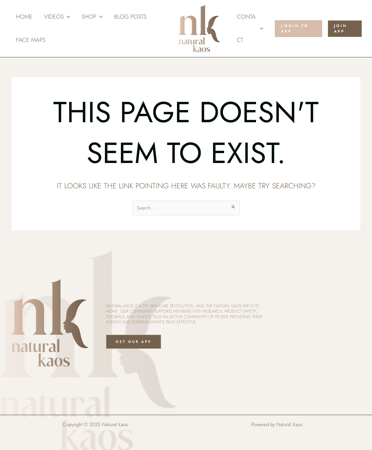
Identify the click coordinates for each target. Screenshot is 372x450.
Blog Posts (130, 17)
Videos (57, 17)
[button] (298, 28)
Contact (250, 28)
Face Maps (30, 40)
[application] (67, 17)
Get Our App (133, 341)
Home (24, 17)
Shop (92, 17)
